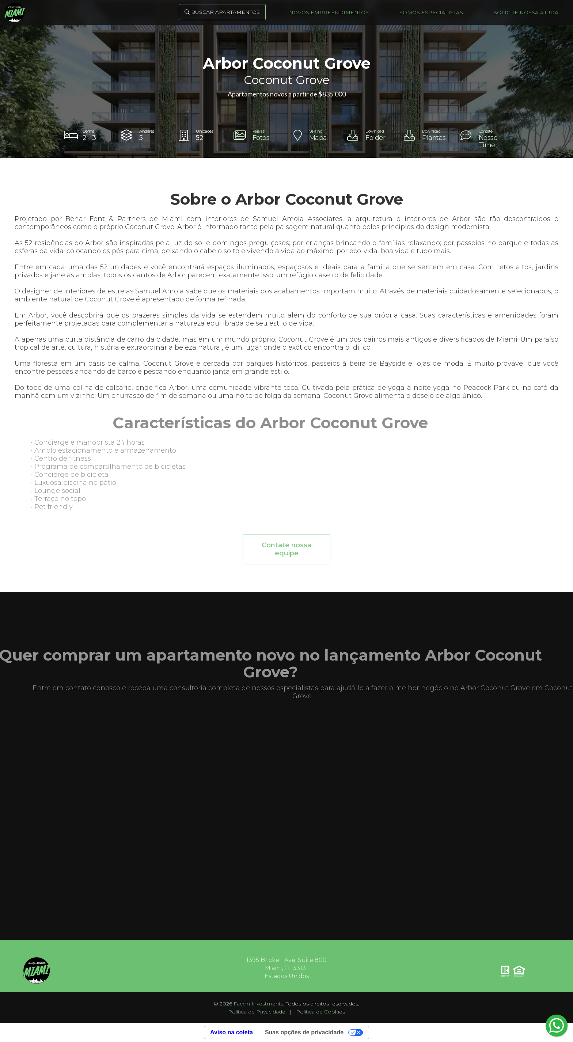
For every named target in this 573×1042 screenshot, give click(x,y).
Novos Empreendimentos (329, 12)
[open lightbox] (258, 135)
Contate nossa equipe (286, 552)
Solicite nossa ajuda (526, 12)
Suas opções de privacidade (304, 1032)
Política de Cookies (320, 1011)
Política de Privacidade (256, 1011)
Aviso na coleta (231, 1032)
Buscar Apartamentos (222, 12)
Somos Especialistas (431, 12)
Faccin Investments (258, 1003)
